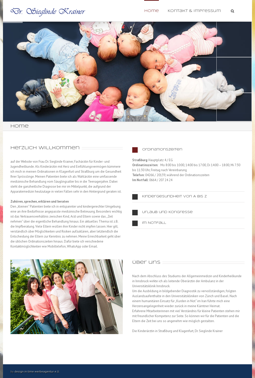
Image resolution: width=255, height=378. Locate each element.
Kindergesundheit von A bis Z (169, 197)
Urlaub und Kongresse (162, 212)
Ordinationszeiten (157, 150)
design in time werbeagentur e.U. (37, 371)
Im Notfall (149, 223)
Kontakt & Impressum (194, 11)
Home (151, 11)
